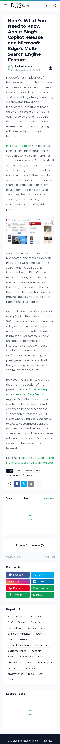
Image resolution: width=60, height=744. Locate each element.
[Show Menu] (5, 5)
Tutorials (31, 628)
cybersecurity (41, 645)
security (12, 668)
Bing (18, 471)
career (39, 633)
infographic (26, 656)
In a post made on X (20, 145)
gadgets (36, 651)
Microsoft (28, 471)
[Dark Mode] (47, 5)
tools (31, 673)
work (41, 673)
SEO (10, 622)
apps (43, 628)
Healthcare (37, 616)
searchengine (13, 475)
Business (21, 616)
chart (11, 639)
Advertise (47, 740)
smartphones (15, 673)
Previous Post (13, 557)
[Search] (55, 5)
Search (22, 622)
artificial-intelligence (19, 633)
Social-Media (38, 622)
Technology (28, 475)
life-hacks (13, 662)
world (11, 679)
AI (9, 616)
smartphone (29, 668)
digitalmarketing (17, 651)
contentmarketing (18, 645)
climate (23, 639)
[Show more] (38, 484)
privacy (28, 662)
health (11, 656)
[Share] (49, 68)
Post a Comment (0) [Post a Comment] (30, 545)
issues (41, 656)
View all (48, 498)
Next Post (49, 557)
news (38, 471)
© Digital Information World (23, 740)
